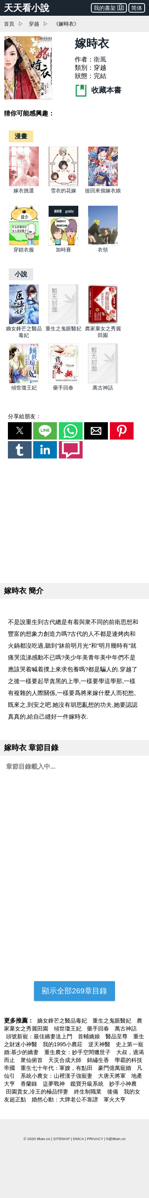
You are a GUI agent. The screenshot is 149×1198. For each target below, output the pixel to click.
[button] (20, 431)
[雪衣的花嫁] (63, 185)
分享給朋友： (24, 416)
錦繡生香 (99, 1060)
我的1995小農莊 (63, 1044)
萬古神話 (102, 388)
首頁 (9, 24)
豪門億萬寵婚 (115, 1068)
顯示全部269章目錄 (74, 991)
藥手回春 (63, 388)
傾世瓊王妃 (24, 388)
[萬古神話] (103, 382)
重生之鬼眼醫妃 (63, 329)
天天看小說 (26, 8)
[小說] (21, 274)
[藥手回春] (63, 382)
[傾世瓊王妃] (24, 382)
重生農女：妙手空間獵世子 (78, 1052)
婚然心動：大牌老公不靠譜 (66, 1099)
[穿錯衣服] (24, 244)
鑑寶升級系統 (87, 1084)
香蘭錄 (30, 1084)
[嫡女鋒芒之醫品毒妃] (24, 323)
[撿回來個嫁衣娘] (103, 185)
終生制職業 (88, 1091)
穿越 (34, 24)
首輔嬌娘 (90, 1036)
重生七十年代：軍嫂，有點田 (57, 1068)
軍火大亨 (115, 1099)
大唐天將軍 (112, 1076)
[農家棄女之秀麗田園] (103, 323)
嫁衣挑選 (23, 191)
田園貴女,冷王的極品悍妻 (38, 1091)
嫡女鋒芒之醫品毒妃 (63, 1020)
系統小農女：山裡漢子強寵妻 (57, 1076)
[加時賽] (63, 244)
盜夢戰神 (54, 1084)
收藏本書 (98, 90)
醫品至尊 (117, 1036)
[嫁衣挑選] (24, 185)
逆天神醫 (100, 1044)
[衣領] (103, 244)
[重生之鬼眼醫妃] (63, 323)
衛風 (100, 59)
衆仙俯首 (32, 1060)
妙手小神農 (123, 1084)
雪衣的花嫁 (63, 191)
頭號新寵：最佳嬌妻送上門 (40, 1036)
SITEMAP (61, 1139)
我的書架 (109, 7)
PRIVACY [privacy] (95, 1139)
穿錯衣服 (23, 250)
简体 (136, 8)
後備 (113, 1091)
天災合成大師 (65, 1060)
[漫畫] (21, 136)
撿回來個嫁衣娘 (103, 191)
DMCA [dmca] (78, 1139)
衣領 (103, 250)
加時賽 (63, 250)
